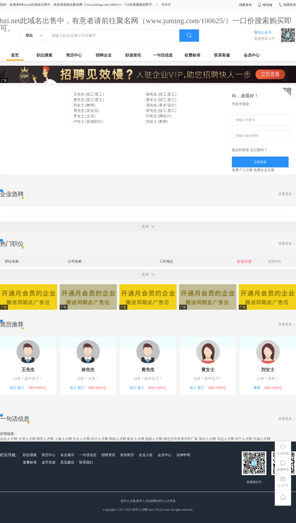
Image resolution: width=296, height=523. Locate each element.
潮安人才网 (45, 439)
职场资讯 (133, 55)
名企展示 (67, 455)
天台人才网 (81, 439)
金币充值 (49, 462)
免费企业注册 (264, 170)
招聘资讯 (108, 455)
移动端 (265, 5)
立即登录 (260, 162)
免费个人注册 (242, 170)
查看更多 (287, 194)
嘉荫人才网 (153, 439)
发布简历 (127, 455)
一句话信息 (163, 55)
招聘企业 (103, 55)
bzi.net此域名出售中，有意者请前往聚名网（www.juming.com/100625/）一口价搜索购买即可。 (146, 24)
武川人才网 (99, 439)
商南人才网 (117, 439)
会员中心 (251, 55)
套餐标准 (30, 462)
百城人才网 (261, 439)
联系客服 (222, 55)
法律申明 (183, 455)
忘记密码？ (258, 150)
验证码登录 (240, 150)
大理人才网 (27, 439)
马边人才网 (225, 439)
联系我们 (86, 462)
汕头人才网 (8, 439)
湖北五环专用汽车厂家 (180, 439)
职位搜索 (44, 55)
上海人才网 (63, 439)
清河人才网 (207, 439)
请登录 (166, 4)
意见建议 (67, 462)
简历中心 (74, 55)
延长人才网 (135, 439)
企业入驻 (146, 455)
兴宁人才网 (243, 439)
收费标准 (192, 55)
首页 (15, 55)
